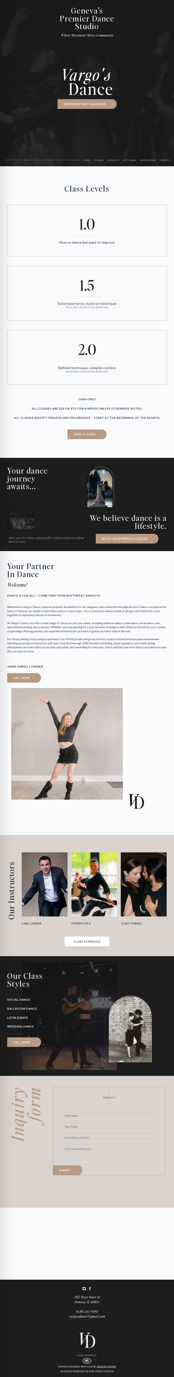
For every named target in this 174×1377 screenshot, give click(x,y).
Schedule (113, 160)
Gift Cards (129, 160)
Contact (164, 160)
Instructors (148, 160)
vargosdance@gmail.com (87, 1316)
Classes (99, 160)
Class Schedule (87, 1355)
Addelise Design (106, 1366)
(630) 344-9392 (87, 1311)
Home (87, 160)
